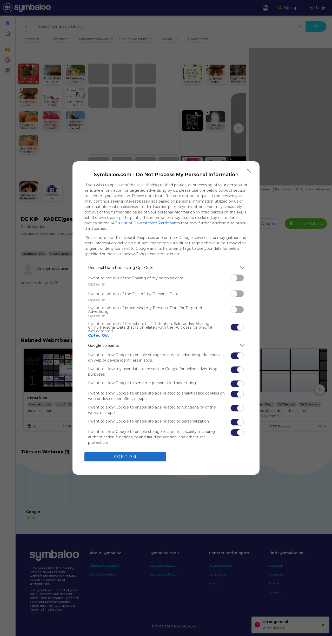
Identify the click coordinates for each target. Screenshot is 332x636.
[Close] (249, 171)
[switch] (237, 277)
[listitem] (166, 267)
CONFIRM (125, 456)
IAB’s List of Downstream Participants (145, 223)
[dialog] (166, 318)
